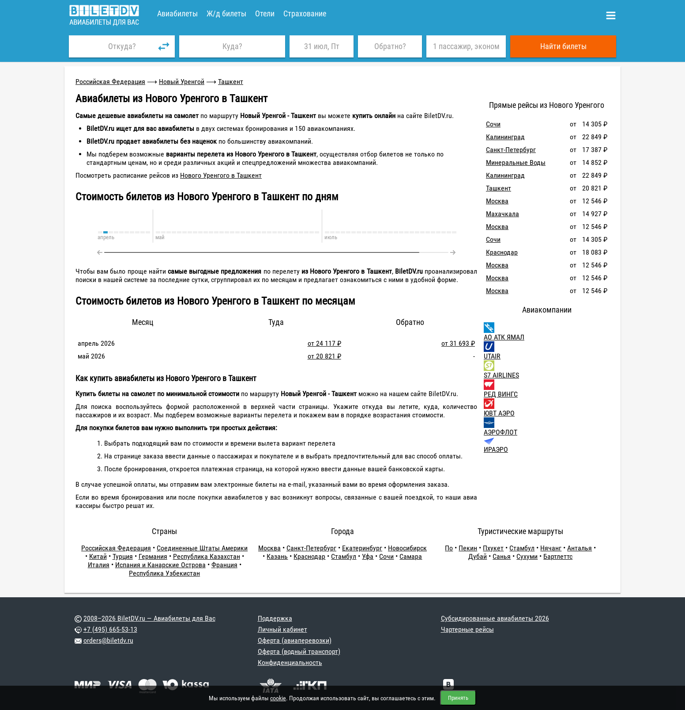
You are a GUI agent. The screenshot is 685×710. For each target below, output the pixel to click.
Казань (277, 556)
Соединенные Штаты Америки (202, 548)
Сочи (493, 124)
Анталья (579, 548)
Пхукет (493, 548)
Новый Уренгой (181, 81)
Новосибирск (407, 548)
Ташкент (230, 81)
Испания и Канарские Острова (160, 565)
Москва (497, 201)
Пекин (468, 548)
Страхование (304, 13)
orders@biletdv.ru (108, 640)
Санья (502, 556)
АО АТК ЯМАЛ (504, 337)
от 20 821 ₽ (324, 356)
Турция (123, 556)
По (449, 548)
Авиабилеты (177, 13)
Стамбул (343, 556)
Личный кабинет (282, 629)
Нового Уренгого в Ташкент (221, 175)
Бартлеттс (557, 556)
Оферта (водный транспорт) (299, 651)
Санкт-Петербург (511, 149)
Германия (153, 556)
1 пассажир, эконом (466, 46)
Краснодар (502, 252)
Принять (458, 698)
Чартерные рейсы (467, 629)
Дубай (477, 556)
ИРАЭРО (496, 449)
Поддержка (275, 618)
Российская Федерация (110, 81)
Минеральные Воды (516, 162)
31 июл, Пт (321, 46)
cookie (278, 698)
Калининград (505, 137)
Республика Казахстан (206, 556)
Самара (410, 556)
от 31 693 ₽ (458, 343)
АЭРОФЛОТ (500, 432)
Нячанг (550, 548)
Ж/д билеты (226, 13)
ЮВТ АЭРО (499, 413)
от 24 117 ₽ (324, 343)
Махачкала (502, 214)
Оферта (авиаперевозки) (294, 640)
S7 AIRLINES (501, 375)
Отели (265, 13)
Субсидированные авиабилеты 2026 (495, 618)
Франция (224, 565)
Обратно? (390, 46)
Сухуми (527, 556)
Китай (98, 556)
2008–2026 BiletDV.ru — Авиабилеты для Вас (149, 618)
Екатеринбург (362, 548)
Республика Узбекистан (164, 573)
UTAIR (492, 356)
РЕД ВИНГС (501, 394)
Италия (98, 565)
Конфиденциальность (290, 662)
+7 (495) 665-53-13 (110, 629)
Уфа (367, 556)
